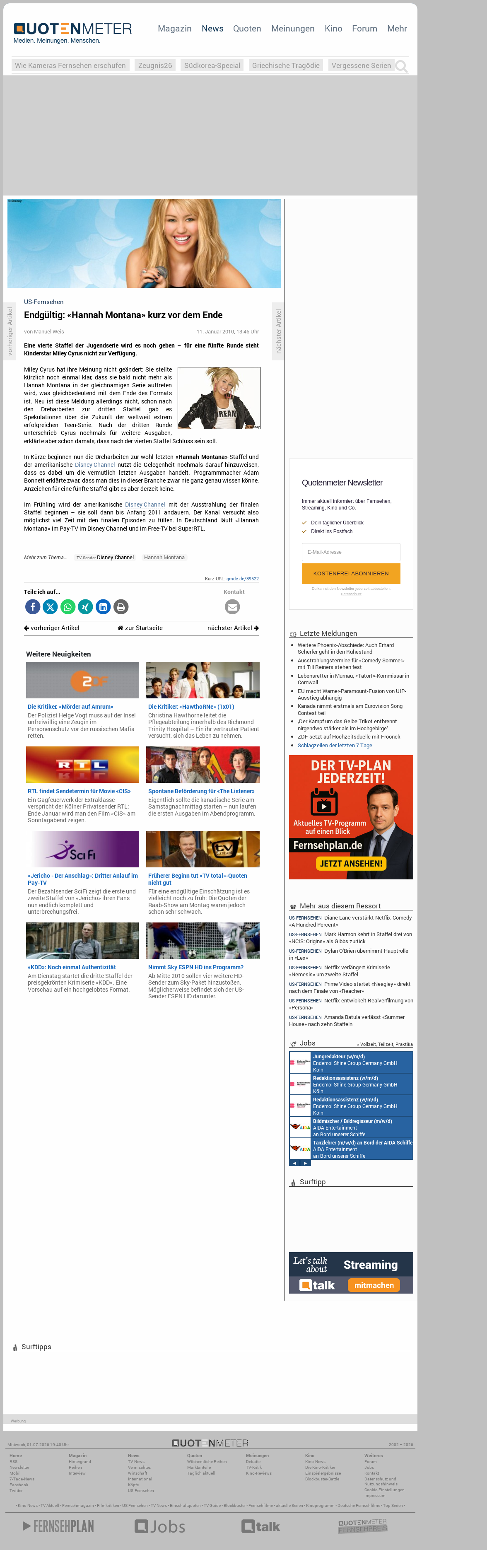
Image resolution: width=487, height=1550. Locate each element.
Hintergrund (80, 1461)
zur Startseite (140, 628)
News (213, 28)
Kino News (28, 1505)
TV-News (136, 1461)
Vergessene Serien (361, 65)
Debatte (253, 1461)
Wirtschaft (137, 1473)
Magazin (175, 28)
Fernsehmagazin (78, 1505)
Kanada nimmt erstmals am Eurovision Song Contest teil (350, 709)
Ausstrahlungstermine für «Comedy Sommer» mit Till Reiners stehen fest (351, 664)
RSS (13, 1461)
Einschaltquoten (185, 1505)
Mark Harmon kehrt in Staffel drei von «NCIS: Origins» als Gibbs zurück (350, 937)
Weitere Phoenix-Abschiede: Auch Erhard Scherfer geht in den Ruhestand (346, 648)
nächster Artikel (233, 628)
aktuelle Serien (289, 1505)
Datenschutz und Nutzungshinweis (381, 1481)
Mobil (15, 1473)
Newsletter (19, 1467)
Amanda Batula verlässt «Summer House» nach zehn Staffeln (347, 1020)
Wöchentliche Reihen (207, 1461)
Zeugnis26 (155, 65)
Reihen (75, 1467)
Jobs (369, 1467)
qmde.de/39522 (243, 578)
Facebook (19, 1484)
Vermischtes (139, 1467)
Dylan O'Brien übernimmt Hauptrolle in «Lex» (348, 954)
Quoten (247, 28)
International (140, 1479)
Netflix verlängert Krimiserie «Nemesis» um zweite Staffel (339, 971)
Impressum (375, 1495)
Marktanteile (199, 1467)
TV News (159, 1505)
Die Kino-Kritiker (320, 1467)
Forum (364, 28)
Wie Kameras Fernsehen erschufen (70, 65)
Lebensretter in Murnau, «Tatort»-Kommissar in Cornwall (353, 679)
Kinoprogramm (320, 1505)
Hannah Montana (164, 557)
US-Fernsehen (141, 1490)
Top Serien (393, 1505)
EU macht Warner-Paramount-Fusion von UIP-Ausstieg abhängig (352, 694)
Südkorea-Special (212, 65)
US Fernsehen (135, 1505)
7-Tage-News (22, 1479)
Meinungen (293, 28)
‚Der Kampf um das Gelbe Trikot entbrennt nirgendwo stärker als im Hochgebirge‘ (347, 724)
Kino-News (315, 1461)
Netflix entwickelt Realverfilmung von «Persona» (351, 1004)
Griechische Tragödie (286, 65)
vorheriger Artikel (52, 628)
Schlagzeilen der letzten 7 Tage (335, 745)
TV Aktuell (50, 1505)
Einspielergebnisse (323, 1473)
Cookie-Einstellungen (384, 1489)
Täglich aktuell (201, 1473)
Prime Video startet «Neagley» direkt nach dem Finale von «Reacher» (350, 987)
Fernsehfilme (260, 1505)
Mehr (397, 28)
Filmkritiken (108, 1505)
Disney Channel (95, 464)
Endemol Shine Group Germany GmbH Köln (344, 1062)
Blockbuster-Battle (322, 1479)
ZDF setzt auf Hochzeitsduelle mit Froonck (349, 736)
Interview (77, 1473)
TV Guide (212, 1505)
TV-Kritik (254, 1467)
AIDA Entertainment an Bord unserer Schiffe (341, 1127)
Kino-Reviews (259, 1473)
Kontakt (371, 1473)
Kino (333, 28)
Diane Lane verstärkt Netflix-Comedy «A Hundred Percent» (350, 921)
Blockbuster (235, 1505)
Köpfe (133, 1484)
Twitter (16, 1490)
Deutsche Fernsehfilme (359, 1505)
